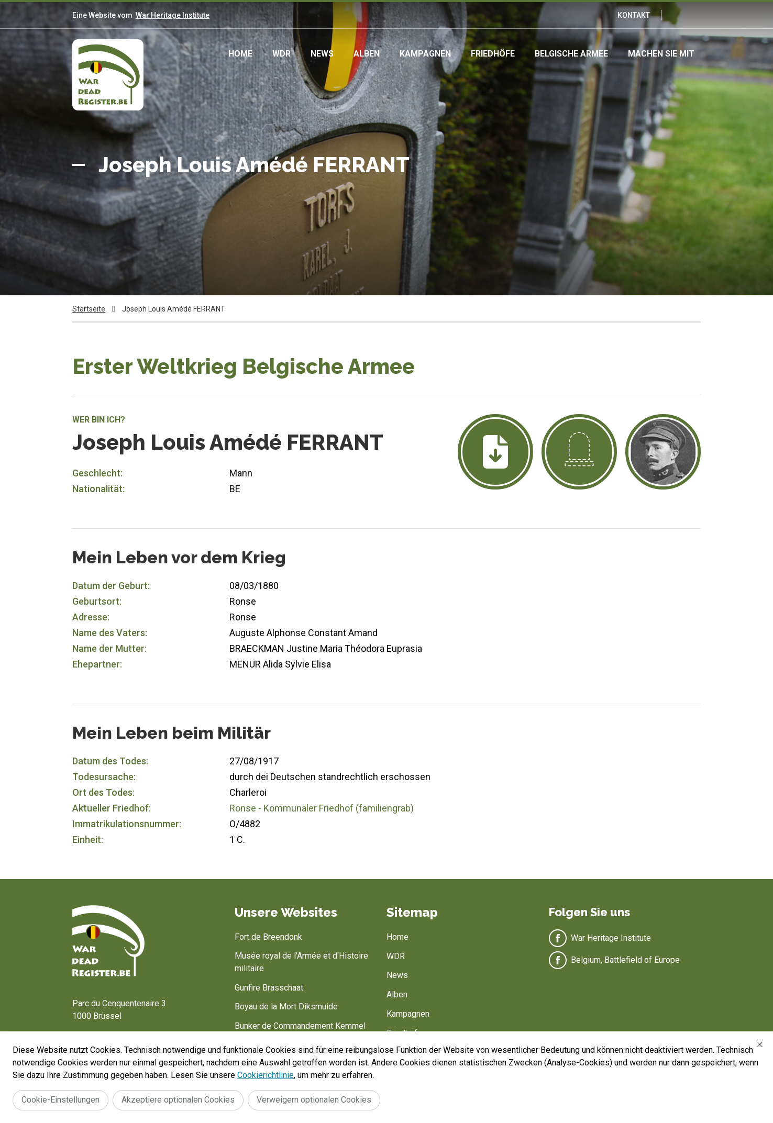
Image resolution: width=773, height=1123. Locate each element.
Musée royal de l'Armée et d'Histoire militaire (301, 962)
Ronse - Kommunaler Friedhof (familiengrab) (321, 808)
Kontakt (633, 15)
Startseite (88, 309)
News (322, 54)
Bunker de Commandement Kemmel (300, 1026)
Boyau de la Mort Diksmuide (286, 1006)
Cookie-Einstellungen (60, 1100)
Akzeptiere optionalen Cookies (178, 1100)
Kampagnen (425, 54)
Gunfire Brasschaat (269, 988)
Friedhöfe (493, 54)
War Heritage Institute (172, 15)
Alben (367, 54)
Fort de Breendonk (268, 937)
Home (240, 54)
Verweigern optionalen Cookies (314, 1100)
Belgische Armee (571, 54)
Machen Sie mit (661, 54)
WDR (281, 54)
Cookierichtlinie (265, 1075)
